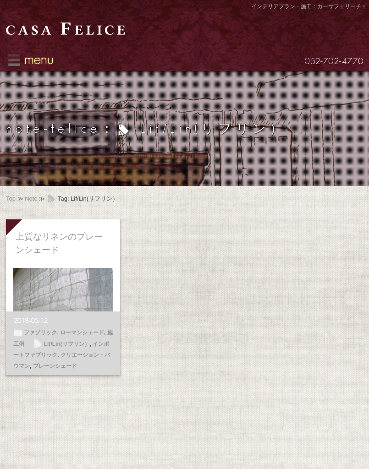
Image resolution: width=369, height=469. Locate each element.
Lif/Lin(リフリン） (67, 344)
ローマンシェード (82, 332)
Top (11, 198)
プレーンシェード (55, 366)
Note (31, 198)
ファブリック (40, 332)
